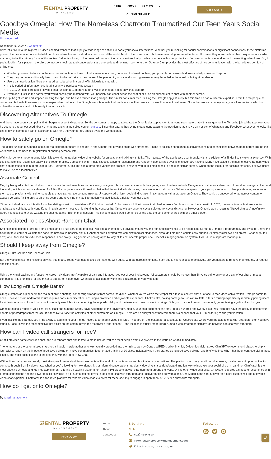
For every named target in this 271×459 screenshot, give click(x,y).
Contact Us (109, 434)
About (132, 5)
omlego (95, 126)
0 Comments (34, 45)
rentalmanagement (15, 397)
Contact (147, 5)
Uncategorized (9, 38)
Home (117, 5)
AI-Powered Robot (139, 14)
